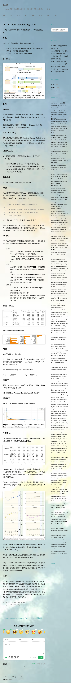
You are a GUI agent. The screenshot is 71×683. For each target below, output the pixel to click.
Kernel (52, 291)
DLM (52, 176)
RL (52, 418)
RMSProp (53, 420)
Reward (63, 436)
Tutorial (56, 512)
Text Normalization (63, 500)
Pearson (53, 381)
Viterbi (58, 523)
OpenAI (65, 367)
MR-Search (62, 323)
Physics (53, 385)
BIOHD (60, 119)
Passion (63, 378)
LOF (58, 300)
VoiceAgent (58, 526)
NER (66, 351)
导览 (11, 15)
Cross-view (57, 172)
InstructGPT (61, 280)
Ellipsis (65, 220)
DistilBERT (64, 202)
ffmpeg (63, 542)
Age (59, 110)
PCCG (60, 372)
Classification (61, 144)
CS (60, 137)
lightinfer (53, 549)
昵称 (6, 639)
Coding (53, 85)
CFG (57, 135)
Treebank (63, 510)
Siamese (56, 466)
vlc (54, 555)
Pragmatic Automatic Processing (58, 392)
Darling (65, 176)
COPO (52, 137)
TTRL (60, 494)
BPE (66, 119)
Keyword (57, 293)
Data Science (55, 183)
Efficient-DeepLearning (60, 218)
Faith (61, 229)
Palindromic (58, 376)
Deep (61, 190)
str (64, 553)
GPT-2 (53, 247)
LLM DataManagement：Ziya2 (13, 618)
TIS (64, 491)
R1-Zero (62, 411)
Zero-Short (56, 535)
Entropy (59, 224)
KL (64, 289)
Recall (52, 425)
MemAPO (53, 337)
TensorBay (63, 496)
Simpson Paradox (55, 471)
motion (57, 549)
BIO (57, 119)
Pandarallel (64, 376)
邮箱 (20, 639)
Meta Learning (59, 337)
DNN (55, 176)
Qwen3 (62, 409)
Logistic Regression (55, 319)
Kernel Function (58, 291)
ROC (60, 420)
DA (67, 172)
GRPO (53, 250)
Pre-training (64, 395)
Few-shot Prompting (60, 234)
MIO (66, 321)
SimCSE (64, 466)
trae (66, 553)
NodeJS (63, 358)
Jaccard (56, 286)
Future (58, 243)
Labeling (53, 303)
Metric (52, 339)
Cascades (57, 139)
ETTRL (62, 213)
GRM (65, 247)
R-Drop (55, 411)
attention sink (59, 539)
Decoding (57, 190)
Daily (62, 176)
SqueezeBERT (54, 480)
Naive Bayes (64, 355)
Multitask (53, 351)
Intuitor (57, 284)
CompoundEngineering (56, 151)
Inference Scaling (59, 275)
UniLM (63, 512)
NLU (62, 353)
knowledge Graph (61, 546)
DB (59, 174)
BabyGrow (53, 121)
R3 (65, 411)
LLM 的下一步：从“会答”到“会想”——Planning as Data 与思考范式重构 (59, 69)
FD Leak (64, 227)
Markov (64, 330)
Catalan (61, 139)
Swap (66, 489)
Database (53, 188)
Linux (58, 314)
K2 (56, 289)
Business (53, 133)
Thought (53, 505)
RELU (61, 413)
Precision (53, 397)
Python (54, 406)
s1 (56, 553)
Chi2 (59, 142)
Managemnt (54, 330)
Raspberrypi (60, 422)
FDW (52, 229)
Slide (56, 473)
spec (61, 553)
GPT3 (60, 247)
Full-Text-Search (64, 238)
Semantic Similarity (60, 457)
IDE (64, 268)
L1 (55, 296)
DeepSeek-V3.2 (57, 197)
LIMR (52, 298)
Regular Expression (55, 429)
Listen (61, 314)
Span (59, 475)
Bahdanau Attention (55, 123)
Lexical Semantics (61, 305)
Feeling (13, 602)
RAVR (55, 413)
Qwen (58, 409)
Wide (62, 530)
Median (62, 335)
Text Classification (63, 498)
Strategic (53, 484)
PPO (63, 374)
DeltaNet (55, 199)
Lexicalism (53, 307)
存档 (55, 15)
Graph (56, 259)
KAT (59, 289)
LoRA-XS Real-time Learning (61, 316)
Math (61, 332)
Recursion (53, 427)
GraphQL (60, 259)
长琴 (5, 5)
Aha (59, 112)
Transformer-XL (54, 510)
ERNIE (58, 213)
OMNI (59, 362)
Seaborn (59, 448)
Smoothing (60, 473)
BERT (53, 119)
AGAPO (57, 103)
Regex (67, 427)
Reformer (63, 427)
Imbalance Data (58, 270)
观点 (40, 15)
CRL (58, 137)
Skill (60, 471)
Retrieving (59, 436)
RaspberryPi (54, 422)
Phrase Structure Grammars (62, 383)
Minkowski (64, 342)
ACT (52, 103)
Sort (56, 475)
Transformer (60, 508)
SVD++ (58, 446)
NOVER (56, 355)
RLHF (55, 418)
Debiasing (62, 188)
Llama (64, 314)
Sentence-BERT (59, 462)
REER (58, 413)
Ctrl (61, 172)
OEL (56, 362)
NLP (15, 604)
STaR (55, 446)
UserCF (58, 516)
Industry (53, 275)
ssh (62, 553)
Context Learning (60, 158)
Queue (55, 409)
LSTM (62, 300)
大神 (33, 15)
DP (57, 176)
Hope (66, 264)
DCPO (61, 174)
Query (52, 409)
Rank (65, 420)
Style (58, 487)
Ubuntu (60, 512)
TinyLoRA (61, 505)
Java (59, 286)
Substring (62, 487)
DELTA (65, 174)
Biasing (65, 126)
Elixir (62, 220)
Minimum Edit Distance (56, 342)
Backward (64, 121)
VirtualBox (64, 521)
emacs (56, 542)
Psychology (63, 404)
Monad (52, 346)
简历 (18, 15)
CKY (63, 135)
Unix (57, 514)
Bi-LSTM (61, 126)
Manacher (63, 328)
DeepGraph (53, 192)
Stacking (56, 482)
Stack (52, 482)
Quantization (65, 406)
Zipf (60, 537)
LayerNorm (53, 305)
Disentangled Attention (56, 202)
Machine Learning (60, 326)
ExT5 (56, 227)
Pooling (66, 385)
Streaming (65, 484)
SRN (60, 443)
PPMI (60, 374)
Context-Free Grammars (56, 160)
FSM (58, 229)
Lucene (61, 319)
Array (52, 114)
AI (19, 602)
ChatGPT (54, 142)
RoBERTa (53, 438)
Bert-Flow (57, 126)
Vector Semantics (62, 519)
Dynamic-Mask (54, 211)
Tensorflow (53, 498)
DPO (60, 176)
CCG (66, 133)
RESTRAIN (54, 415)
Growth (58, 261)
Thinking (53, 90)
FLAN (55, 229)
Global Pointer (64, 254)
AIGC (56, 105)
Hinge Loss (62, 264)
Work (52, 533)
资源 (48, 15)
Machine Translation (55, 328)
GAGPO (65, 243)
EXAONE (55, 215)
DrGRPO (58, 208)
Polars (62, 385)
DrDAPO (53, 208)
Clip (66, 144)
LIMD (60, 296)
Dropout (65, 208)
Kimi (60, 293)
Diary (65, 199)
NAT (64, 351)
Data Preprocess (63, 181)
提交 (41, 657)
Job (63, 286)
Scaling (65, 446)
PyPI (67, 404)
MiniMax (63, 339)
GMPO (62, 245)
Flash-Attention (57, 236)
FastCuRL (64, 229)
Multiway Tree (59, 351)
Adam (56, 110)
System (53, 491)
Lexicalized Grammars (56, 309)
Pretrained (62, 397)
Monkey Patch (58, 346)
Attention (59, 114)
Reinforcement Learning (56, 432)
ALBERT (60, 105)
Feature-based (63, 231)
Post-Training (63, 388)
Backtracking (59, 121)
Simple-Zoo (61, 468)
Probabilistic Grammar (62, 399)
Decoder (53, 190)
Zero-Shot (61, 535)
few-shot (60, 542)
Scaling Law (54, 448)
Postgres (62, 390)
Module (63, 344)
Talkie (56, 496)
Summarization (54, 489)
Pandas (53, 378)
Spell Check (54, 478)
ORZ (62, 362)
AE (54, 103)
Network (56, 358)
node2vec (61, 549)
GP (64, 245)
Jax (61, 286)
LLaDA (53, 300)
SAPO (59, 441)
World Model (57, 533)
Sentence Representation (56, 459)
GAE (61, 243)
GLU (59, 245)
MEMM (61, 321)
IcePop (52, 270)
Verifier (53, 521)
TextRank (58, 503)
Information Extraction (56, 277)
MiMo (59, 339)
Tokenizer (53, 507)
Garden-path (60, 252)
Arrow (55, 114)
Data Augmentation (55, 178)
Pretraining (53, 399)
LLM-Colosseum (63, 298)
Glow (52, 257)
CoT (52, 146)
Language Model (59, 303)
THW (61, 491)
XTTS (65, 533)
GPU (63, 247)
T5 (55, 491)
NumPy (61, 360)
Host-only (53, 266)
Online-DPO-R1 (59, 367)
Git (59, 254)
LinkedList (53, 314)
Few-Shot (53, 234)
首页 (4, 15)
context (52, 542)
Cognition (59, 146)
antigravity (53, 539)
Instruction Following (56, 282)
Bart (61, 123)
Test (57, 498)
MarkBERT (59, 330)
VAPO (61, 516)
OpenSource (59, 369)
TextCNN (53, 503)
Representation (59, 434)
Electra (58, 220)
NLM (55, 353)
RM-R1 (61, 418)
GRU (58, 250)
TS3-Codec (56, 494)
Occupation (65, 362)
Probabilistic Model (55, 401)
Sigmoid (60, 466)
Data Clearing (63, 178)
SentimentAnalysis (62, 464)
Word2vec (66, 530)
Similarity (53, 468)
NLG (52, 353)
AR (63, 105)
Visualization (54, 523)
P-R (57, 372)
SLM (52, 443)
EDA (59, 211)
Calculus (65, 137)
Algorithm (63, 112)
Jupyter (66, 286)
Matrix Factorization (55, 335)
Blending (65, 128)
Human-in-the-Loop (58, 268)
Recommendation (59, 425)
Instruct (56, 280)
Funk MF (61, 240)
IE (65, 268)
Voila (62, 526)
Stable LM (64, 480)
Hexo (10, 679)
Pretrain (57, 397)
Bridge (62, 130)
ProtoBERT (53, 404)
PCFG (63, 372)
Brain (52, 130)
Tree (60, 510)
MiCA (56, 339)
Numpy (53, 362)
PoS (60, 385)
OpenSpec (64, 369)
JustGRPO (53, 289)
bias (64, 539)
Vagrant (53, 519)
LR (60, 300)
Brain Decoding (57, 130)
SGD (65, 441)
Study (55, 487)
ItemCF (53, 286)
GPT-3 (56, 247)
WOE (57, 528)
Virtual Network (58, 521)
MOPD (58, 323)
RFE (58, 415)
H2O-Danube (64, 261)
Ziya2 (32, 30)
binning (66, 539)
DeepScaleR (54, 195)
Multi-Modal (58, 348)
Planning (57, 385)
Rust (55, 441)
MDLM (57, 321)
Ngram (60, 358)
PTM (65, 374)
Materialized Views (55, 332)
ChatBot (65, 139)
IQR (67, 268)
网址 (33, 639)
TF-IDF (58, 491)
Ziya (19, 604)
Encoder (54, 224)
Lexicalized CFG (60, 307)
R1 (58, 411)
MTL (67, 323)
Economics (60, 215)
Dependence (60, 199)
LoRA (52, 316)
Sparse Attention (63, 475)
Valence (56, 519)
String (52, 487)
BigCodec (53, 128)
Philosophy (57, 381)
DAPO (56, 174)
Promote (62, 401)
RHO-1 (66, 415)
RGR (60, 415)
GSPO (63, 250)
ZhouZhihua (56, 537)
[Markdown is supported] (6, 657)
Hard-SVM (57, 264)
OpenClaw (53, 369)
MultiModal (64, 348)
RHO (63, 415)
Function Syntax (54, 240)
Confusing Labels (59, 156)
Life (62, 310)
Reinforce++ (63, 429)
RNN (57, 420)
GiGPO (57, 254)
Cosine (61, 167)
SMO (55, 443)
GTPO (66, 250)
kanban (55, 546)
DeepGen (65, 190)
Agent (61, 110)
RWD (62, 420)
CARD (62, 133)
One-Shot (53, 365)
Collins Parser (58, 149)
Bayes (63, 123)
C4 (60, 133)
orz (61, 551)
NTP (60, 355)
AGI (61, 103)
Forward (58, 238)
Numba (65, 360)
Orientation (53, 372)
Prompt (66, 402)
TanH (59, 496)
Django (58, 204)
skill (58, 553)
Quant (60, 406)
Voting (65, 526)
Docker (61, 204)
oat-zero (65, 549)
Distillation (53, 204)
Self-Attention (59, 452)
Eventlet (53, 227)
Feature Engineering (55, 231)
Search (62, 448)
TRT (52, 494)
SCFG (62, 441)
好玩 (26, 15)
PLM (57, 374)
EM (62, 211)
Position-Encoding (55, 388)
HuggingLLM (59, 266)
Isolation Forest (62, 284)
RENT (64, 413)
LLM (10, 604)
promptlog (53, 553)
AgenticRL (55, 112)
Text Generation (54, 500)
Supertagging (61, 489)
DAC (52, 174)
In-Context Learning (60, 273)
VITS (64, 516)
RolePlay (58, 438)
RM (58, 418)
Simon (57, 468)
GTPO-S (53, 252)
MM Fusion (53, 323)
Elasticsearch (54, 220)
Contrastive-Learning (61, 165)
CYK (62, 137)
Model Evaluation (58, 344)
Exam (59, 227)
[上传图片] (15, 657)
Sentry (52, 466)
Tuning (52, 512)
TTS (63, 494)
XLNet (61, 533)
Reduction (58, 427)
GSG (60, 250)
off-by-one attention (55, 551)
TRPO (66, 491)
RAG (52, 413)
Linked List (65, 312)
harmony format (62, 544)
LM (56, 300)
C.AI (58, 133)
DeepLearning (60, 192)
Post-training (55, 390)
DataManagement (61, 185)
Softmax (53, 475)
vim (52, 555)
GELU (56, 245)
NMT (65, 353)
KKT (61, 289)
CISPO (60, 135)
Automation (62, 116)
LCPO (57, 296)
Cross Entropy (59, 169)
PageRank (53, 376)
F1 (61, 227)
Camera (53, 139)
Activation (58, 107)
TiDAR (57, 505)
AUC (66, 105)
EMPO (52, 213)
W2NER (53, 528)
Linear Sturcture (58, 312)
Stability (60, 480)
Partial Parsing (58, 378)
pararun (63, 551)
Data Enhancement (55, 181)
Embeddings (60, 222)
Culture (64, 172)
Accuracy (53, 107)
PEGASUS (53, 374)
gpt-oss (57, 544)
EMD (64, 211)
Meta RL (65, 337)
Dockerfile (58, 206)
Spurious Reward (60, 478)
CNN (66, 135)
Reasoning (65, 422)
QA (58, 406)
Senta (66, 457)
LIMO (64, 296)
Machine (53, 325)
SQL (58, 443)
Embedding (54, 222)
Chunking (62, 142)
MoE (52, 344)
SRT (63, 443)
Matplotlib (65, 332)
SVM (61, 446)
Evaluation (63, 224)
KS (65, 289)
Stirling (64, 482)
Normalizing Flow (55, 360)
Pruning (58, 404)
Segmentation (59, 450)
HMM (52, 264)
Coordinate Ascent (55, 167)
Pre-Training (57, 395)
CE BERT (53, 135)
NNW (52, 355)
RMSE (64, 418)
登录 (34, 657)
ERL (56, 213)
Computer (58, 153)
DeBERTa (58, 188)
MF (64, 321)
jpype (52, 546)
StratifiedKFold (58, 484)
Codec (55, 147)
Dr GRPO (63, 206)
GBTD (52, 245)
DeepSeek (59, 195)
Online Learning (59, 365)
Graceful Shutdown (58, 257)
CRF (56, 137)
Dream (61, 208)
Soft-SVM (65, 473)
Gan (56, 252)
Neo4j (52, 358)
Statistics (60, 482)
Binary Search (59, 128)
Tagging (53, 496)
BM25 (63, 119)
